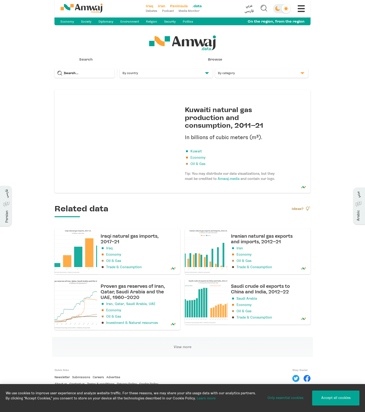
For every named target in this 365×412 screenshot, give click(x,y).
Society (86, 21)
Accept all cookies (336, 398)
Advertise (113, 377)
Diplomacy (105, 21)
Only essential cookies (285, 398)
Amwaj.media (229, 179)
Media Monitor (189, 11)
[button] (249, 8)
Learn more (206, 398)
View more (182, 347)
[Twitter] (295, 378)
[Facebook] (307, 378)
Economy (67, 21)
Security (170, 21)
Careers (98, 377)
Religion (151, 21)
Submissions (81, 377)
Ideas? (301, 208)
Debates (151, 11)
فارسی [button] (249, 11)
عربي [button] (249, 6)
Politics (188, 21)
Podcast (168, 11)
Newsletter (62, 377)
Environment (129, 21)
